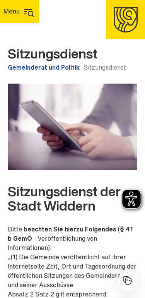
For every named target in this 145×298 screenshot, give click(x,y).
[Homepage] (125, 19)
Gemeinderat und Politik (44, 67)
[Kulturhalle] (127, 280)
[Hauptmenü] (19, 11)
